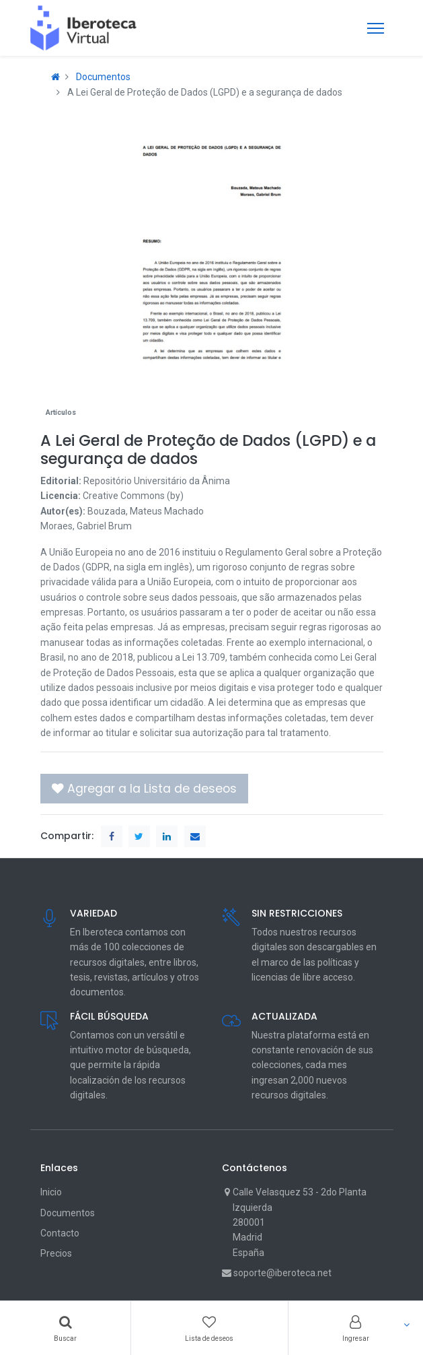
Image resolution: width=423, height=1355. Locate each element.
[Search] (65, 1328)
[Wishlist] (209, 1328)
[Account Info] (356, 1328)
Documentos (103, 76)
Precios (56, 1253)
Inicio (51, 1192)
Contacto (59, 1233)
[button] (144, 788)
